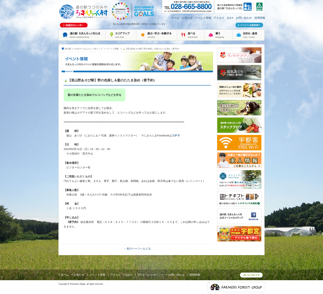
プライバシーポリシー (150, 274)
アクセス (219, 17)
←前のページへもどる (137, 248)
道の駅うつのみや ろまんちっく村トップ (84, 49)
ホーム (175, 17)
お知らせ (187, 17)
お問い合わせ (244, 17)
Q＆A (230, 17)
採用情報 (259, 17)
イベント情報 (203, 17)
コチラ (176, 135)
